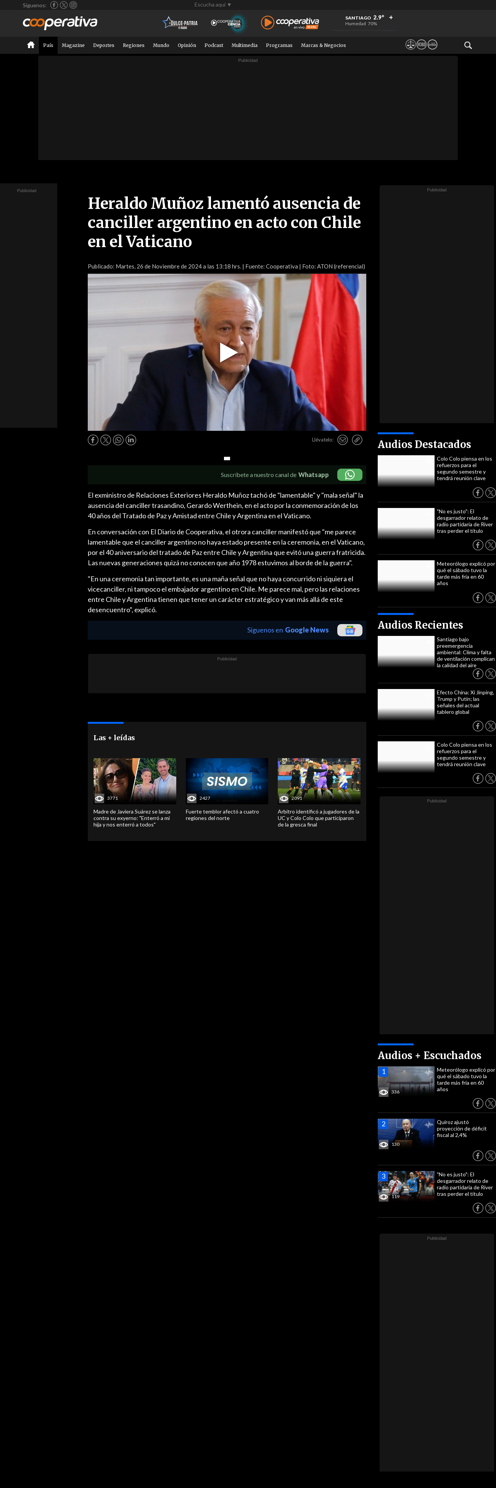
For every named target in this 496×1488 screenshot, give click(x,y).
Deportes (103, 45)
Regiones (134, 45)
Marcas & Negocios (323, 45)
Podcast (214, 45)
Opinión (187, 45)
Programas (279, 45)
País (48, 45)
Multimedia (245, 45)
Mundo (161, 45)
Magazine (73, 45)
